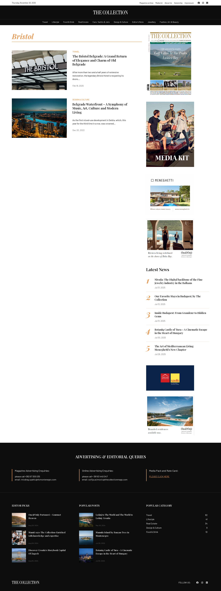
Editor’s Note (137, 22)
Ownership (178, 3)
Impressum (189, 3)
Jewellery (152, 22)
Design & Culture (121, 22)
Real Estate (83, 22)
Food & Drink (68, 22)
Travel (45, 22)
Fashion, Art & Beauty (169, 22)
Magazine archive (146, 3)
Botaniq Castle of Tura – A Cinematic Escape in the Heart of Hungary (181, 331)
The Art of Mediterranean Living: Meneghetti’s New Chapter (174, 348)
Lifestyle (55, 22)
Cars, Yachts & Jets (101, 22)
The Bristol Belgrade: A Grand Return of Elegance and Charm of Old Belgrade (99, 60)
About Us (168, 3)
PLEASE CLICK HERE (159, 476)
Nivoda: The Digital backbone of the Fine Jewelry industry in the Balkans (179, 281)
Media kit (159, 3)
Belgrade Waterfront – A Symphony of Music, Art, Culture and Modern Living (99, 108)
